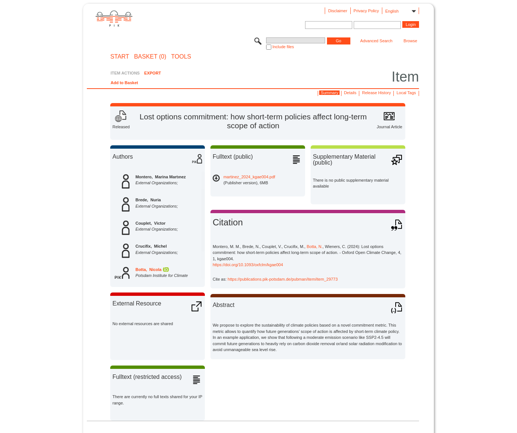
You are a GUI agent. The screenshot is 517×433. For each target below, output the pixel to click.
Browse (410, 41)
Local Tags (406, 92)
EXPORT (152, 73)
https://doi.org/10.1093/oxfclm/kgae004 (248, 264)
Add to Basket (124, 82)
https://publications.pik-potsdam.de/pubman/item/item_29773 (283, 279)
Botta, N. (315, 246)
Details (350, 92)
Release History (376, 92)
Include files (283, 46)
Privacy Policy (366, 11)
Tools (181, 57)
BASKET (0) (150, 57)
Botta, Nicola (148, 269)
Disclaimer (337, 11)
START (119, 57)
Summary (329, 92)
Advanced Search (376, 41)
